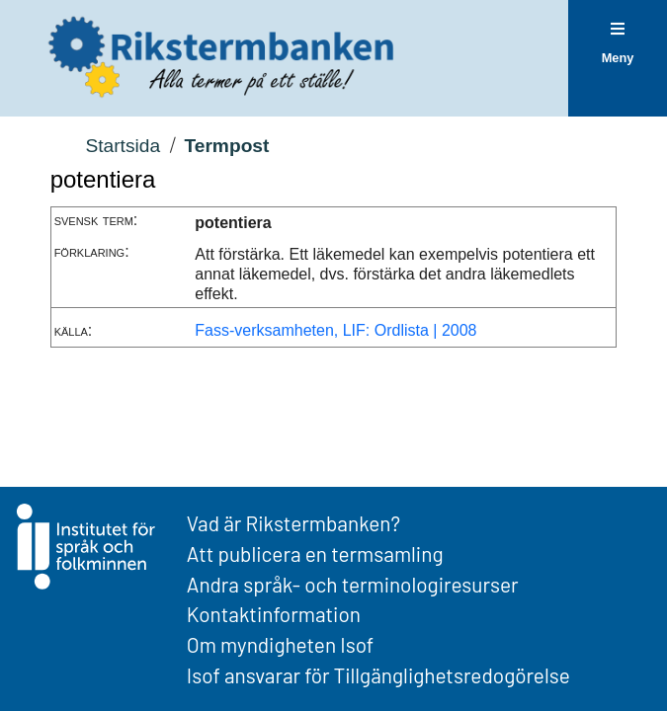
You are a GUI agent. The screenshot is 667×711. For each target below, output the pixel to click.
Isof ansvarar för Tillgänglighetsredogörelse (378, 675)
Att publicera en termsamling (315, 553)
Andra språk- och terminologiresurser (353, 584)
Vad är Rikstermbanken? (293, 523)
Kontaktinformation (274, 613)
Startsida (122, 145)
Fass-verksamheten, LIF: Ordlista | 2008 (335, 330)
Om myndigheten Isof (280, 644)
